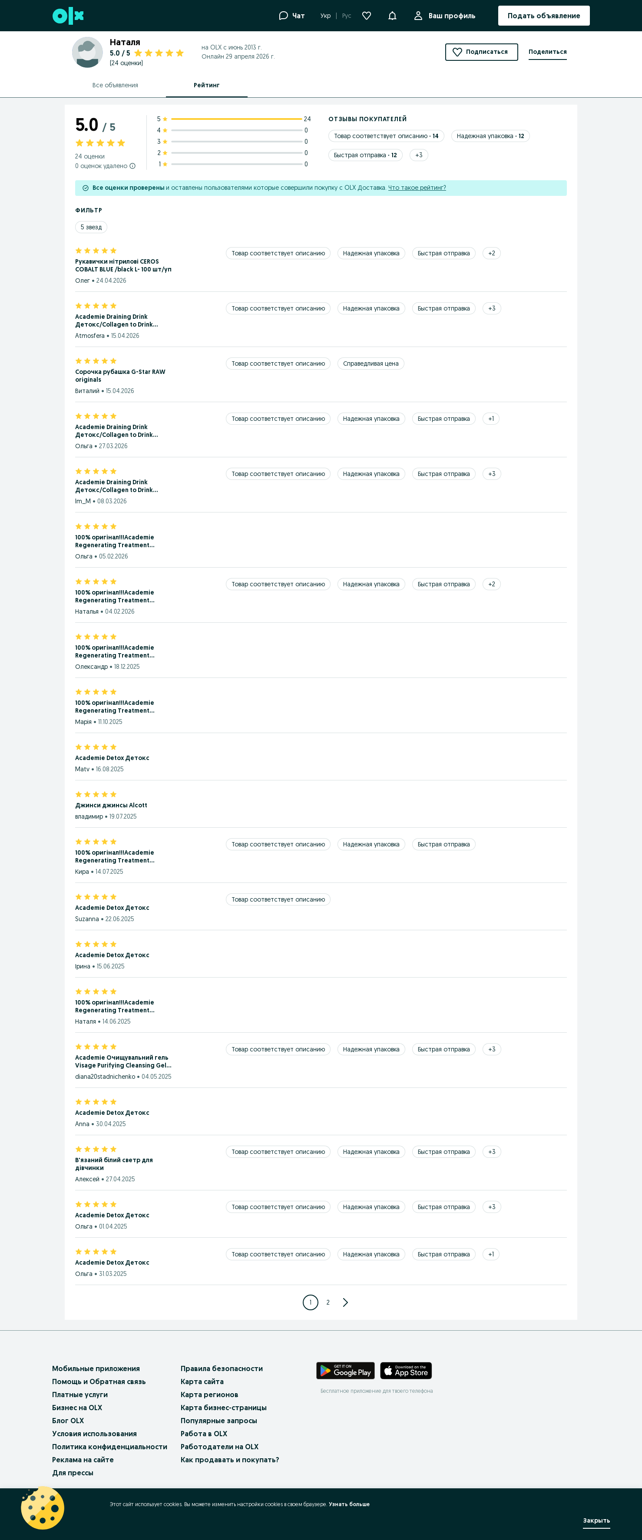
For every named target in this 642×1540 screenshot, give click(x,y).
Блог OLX (68, 1420)
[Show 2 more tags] (492, 253)
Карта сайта (202, 1381)
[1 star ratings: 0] (234, 164)
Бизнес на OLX (77, 1407)
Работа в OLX (204, 1433)
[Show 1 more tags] (491, 419)
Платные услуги (80, 1394)
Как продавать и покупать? (230, 1459)
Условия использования (94, 1433)
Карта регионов (209, 1394)
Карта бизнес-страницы (224, 1407)
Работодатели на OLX (219, 1446)
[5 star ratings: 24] (234, 119)
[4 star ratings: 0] (234, 130)
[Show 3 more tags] (419, 155)
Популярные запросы (219, 1420)
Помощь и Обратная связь (99, 1381)
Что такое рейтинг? (417, 188)
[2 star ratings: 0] (234, 153)
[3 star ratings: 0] (234, 141)
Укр (326, 16)
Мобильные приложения (96, 1368)
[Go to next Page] (345, 1302)
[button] (392, 14)
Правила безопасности (222, 1368)
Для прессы (72, 1472)
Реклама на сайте (83, 1459)
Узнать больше (349, 1504)
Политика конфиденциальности (109, 1446)
